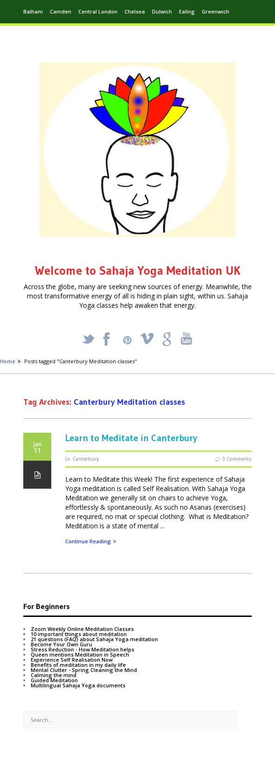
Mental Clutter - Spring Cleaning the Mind (84, 669)
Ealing (187, 11)
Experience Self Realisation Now (72, 659)
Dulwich (162, 11)
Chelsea (134, 11)
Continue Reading (90, 542)
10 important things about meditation (79, 633)
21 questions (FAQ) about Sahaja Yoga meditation (94, 639)
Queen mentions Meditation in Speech (80, 654)
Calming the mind (53, 674)
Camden (60, 11)
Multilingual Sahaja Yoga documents (78, 685)
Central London (97, 11)
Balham (33, 11)
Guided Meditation (54, 680)
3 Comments (237, 459)
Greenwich (215, 11)
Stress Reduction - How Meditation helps (82, 649)
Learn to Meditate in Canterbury (131, 437)
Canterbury (86, 459)
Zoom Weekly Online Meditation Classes (82, 628)
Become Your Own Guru (61, 644)
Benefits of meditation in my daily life (78, 664)
